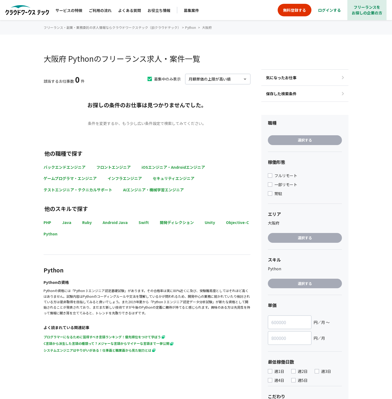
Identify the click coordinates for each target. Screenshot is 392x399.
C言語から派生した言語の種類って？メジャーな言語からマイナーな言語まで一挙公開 (108, 343)
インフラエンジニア (125, 178)
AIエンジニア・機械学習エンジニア (153, 189)
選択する (305, 140)
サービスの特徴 (69, 10)
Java (66, 222)
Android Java (115, 222)
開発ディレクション (177, 222)
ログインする (329, 10)
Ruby (87, 222)
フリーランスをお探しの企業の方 (367, 10)
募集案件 (191, 10)
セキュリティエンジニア (173, 178)
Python (50, 234)
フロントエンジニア (113, 167)
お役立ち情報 (159, 10)
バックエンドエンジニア (64, 167)
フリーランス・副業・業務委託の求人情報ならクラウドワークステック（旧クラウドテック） (112, 27)
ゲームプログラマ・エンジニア (70, 178)
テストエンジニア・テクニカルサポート (78, 189)
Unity (210, 222)
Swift (144, 222)
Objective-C (237, 222)
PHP (47, 222)
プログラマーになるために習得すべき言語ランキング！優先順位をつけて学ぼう (104, 336)
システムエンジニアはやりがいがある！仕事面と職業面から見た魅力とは (99, 350)
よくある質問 (129, 10)
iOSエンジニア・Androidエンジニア (173, 167)
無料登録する (294, 10)
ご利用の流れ (100, 10)
